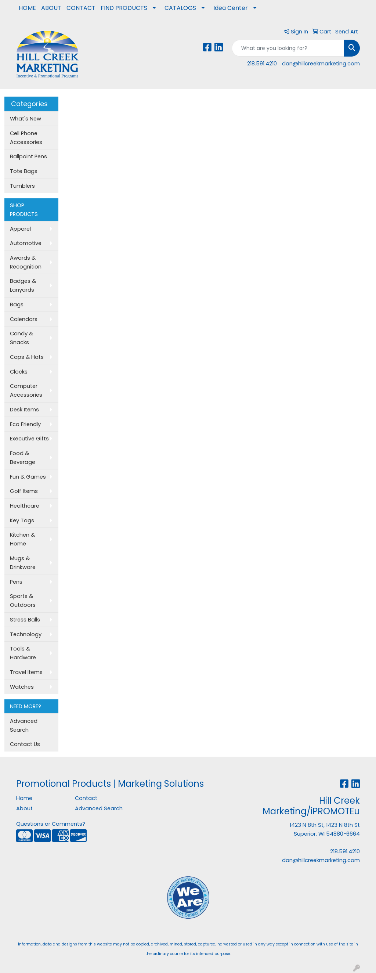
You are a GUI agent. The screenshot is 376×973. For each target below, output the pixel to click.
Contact (86, 798)
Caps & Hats (27, 357)
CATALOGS (180, 8)
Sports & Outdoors (23, 600)
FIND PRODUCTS (124, 8)
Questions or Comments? (50, 824)
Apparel (20, 229)
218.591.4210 (262, 63)
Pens (16, 581)
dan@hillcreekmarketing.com (321, 63)
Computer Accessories (26, 390)
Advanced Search (23, 725)
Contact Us (25, 744)
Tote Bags (23, 171)
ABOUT (51, 8)
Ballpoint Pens (28, 156)
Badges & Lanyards (23, 285)
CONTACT (80, 8)
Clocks (19, 371)
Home (24, 798)
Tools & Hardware (23, 653)
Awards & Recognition (25, 262)
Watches (22, 687)
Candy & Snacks (21, 338)
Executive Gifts (29, 438)
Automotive (25, 243)
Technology (25, 634)
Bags (17, 304)
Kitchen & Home (22, 539)
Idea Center (230, 8)
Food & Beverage (22, 458)
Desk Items (24, 409)
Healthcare (24, 505)
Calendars (23, 319)
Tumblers (22, 186)
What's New (25, 118)
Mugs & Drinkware (23, 563)
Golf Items (24, 491)
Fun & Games (28, 476)
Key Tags (22, 520)
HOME (27, 8)
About (24, 808)
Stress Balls (25, 619)
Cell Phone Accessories (26, 138)
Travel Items (26, 672)
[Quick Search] (288, 48)
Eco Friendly (25, 424)
